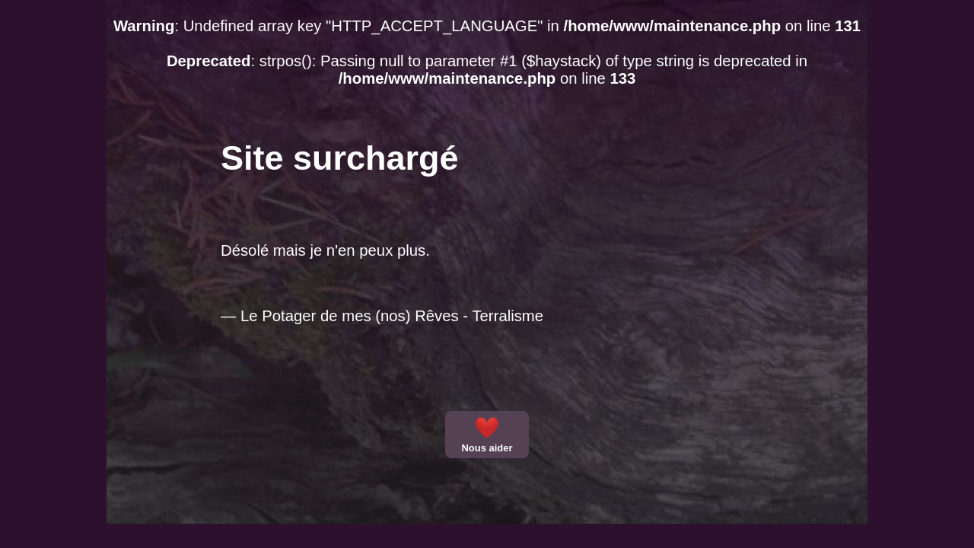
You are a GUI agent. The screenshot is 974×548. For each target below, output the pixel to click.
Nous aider (486, 435)
